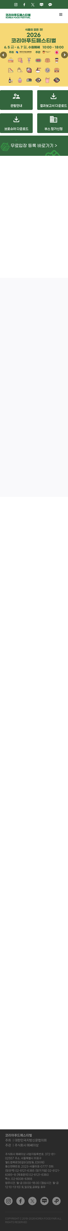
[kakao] (56, 1198)
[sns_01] (20, 1198)
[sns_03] (8, 1198)
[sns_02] (32, 1198)
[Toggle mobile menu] (61, 14)
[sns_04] (44, 1198)
